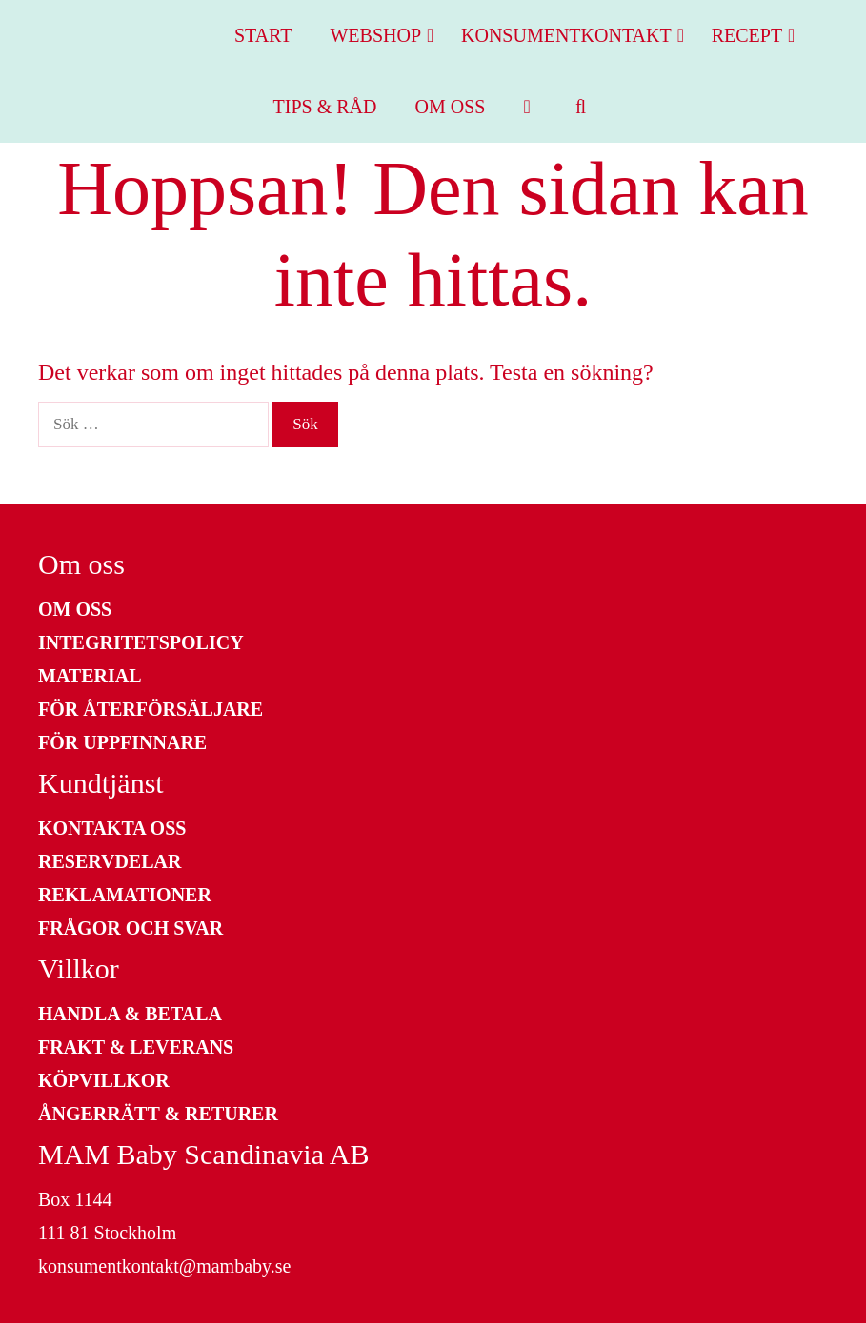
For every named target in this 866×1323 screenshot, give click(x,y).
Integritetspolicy (141, 642)
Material (90, 675)
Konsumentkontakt (577, 35)
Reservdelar (109, 861)
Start (263, 35)
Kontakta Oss (112, 828)
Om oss (449, 106)
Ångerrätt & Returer (158, 1113)
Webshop (386, 35)
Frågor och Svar (130, 928)
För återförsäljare (150, 709)
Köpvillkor (104, 1080)
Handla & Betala (130, 1013)
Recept (757, 35)
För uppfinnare (122, 742)
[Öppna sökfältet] (581, 107)
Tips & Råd (325, 106)
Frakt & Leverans (135, 1047)
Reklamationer (124, 894)
